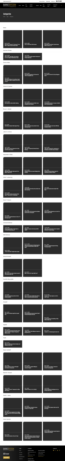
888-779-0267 (59, 1)
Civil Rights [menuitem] (44, 5)
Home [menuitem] (20, 5)
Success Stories (42, 1)
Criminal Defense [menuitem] (31, 5)
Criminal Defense (21, 456)
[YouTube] (53, 450)
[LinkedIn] (57, 450)
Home (20, 450)
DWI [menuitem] (40, 5)
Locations (20, 454)
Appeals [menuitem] (37, 5)
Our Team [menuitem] (26, 5)
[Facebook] (59, 450)
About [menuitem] (23, 5)
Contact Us (53, 1)
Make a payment (6, 457)
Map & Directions (30, 456)
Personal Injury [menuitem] (48, 5)
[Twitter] (55, 450)
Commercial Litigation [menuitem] (55, 5)
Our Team (20, 452)
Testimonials (48, 1)
